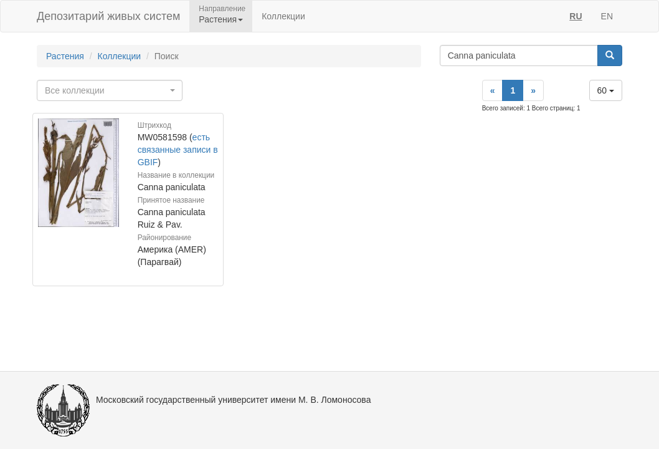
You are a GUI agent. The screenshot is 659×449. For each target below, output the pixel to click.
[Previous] (492, 90)
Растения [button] (221, 19)
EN (607, 16)
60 (605, 90)
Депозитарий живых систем (108, 16)
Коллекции (283, 16)
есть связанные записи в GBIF (178, 149)
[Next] (533, 90)
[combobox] (110, 90)
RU (575, 16)
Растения (65, 56)
